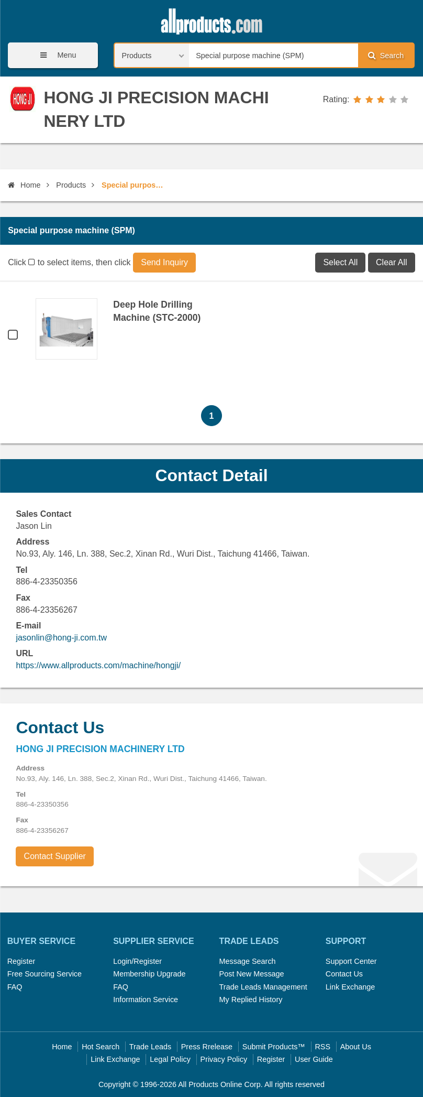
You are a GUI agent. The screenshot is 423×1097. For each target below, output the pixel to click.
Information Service (145, 999)
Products (71, 185)
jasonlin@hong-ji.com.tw (61, 637)
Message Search (247, 961)
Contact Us (344, 974)
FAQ (15, 987)
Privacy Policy (224, 1059)
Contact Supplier (55, 856)
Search (386, 55)
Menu (54, 55)
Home (24, 185)
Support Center (351, 961)
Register (21, 961)
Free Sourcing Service (44, 974)
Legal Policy (170, 1059)
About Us (355, 1046)
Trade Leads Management (263, 987)
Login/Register (137, 961)
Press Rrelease (206, 1046)
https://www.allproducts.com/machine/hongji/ (98, 665)
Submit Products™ (273, 1046)
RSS (322, 1046)
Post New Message (251, 974)
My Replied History (251, 999)
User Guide (314, 1059)
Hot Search (100, 1046)
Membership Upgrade (149, 974)
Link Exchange (350, 987)
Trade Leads (150, 1046)
